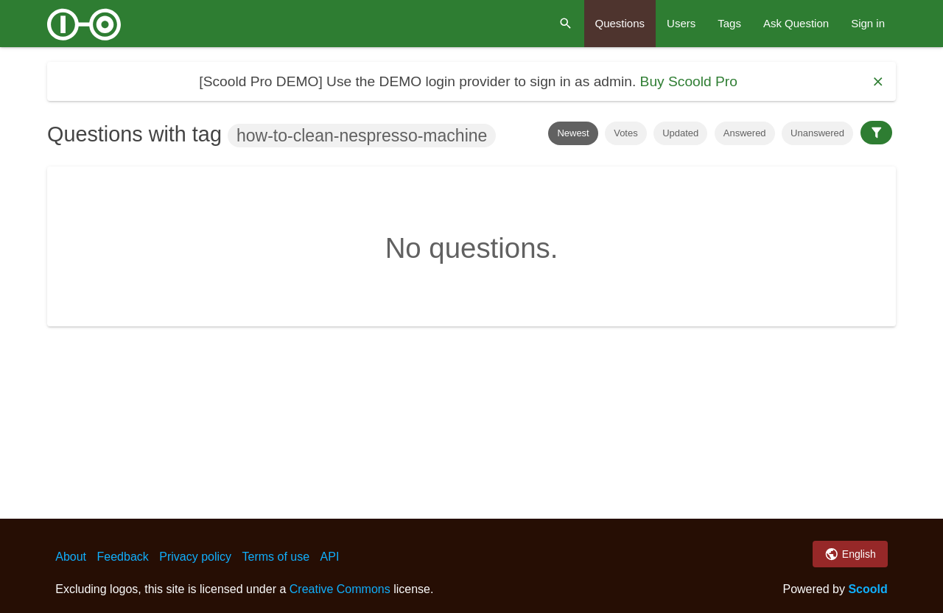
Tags (729, 23)
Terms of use (276, 556)
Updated (680, 133)
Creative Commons (340, 589)
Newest (573, 133)
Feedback (123, 556)
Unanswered (817, 133)
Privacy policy (195, 556)
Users (681, 23)
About (70, 556)
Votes (626, 133)
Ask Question (796, 23)
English (849, 554)
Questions (620, 23)
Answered (744, 133)
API (330, 556)
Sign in (868, 23)
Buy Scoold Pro (688, 81)
